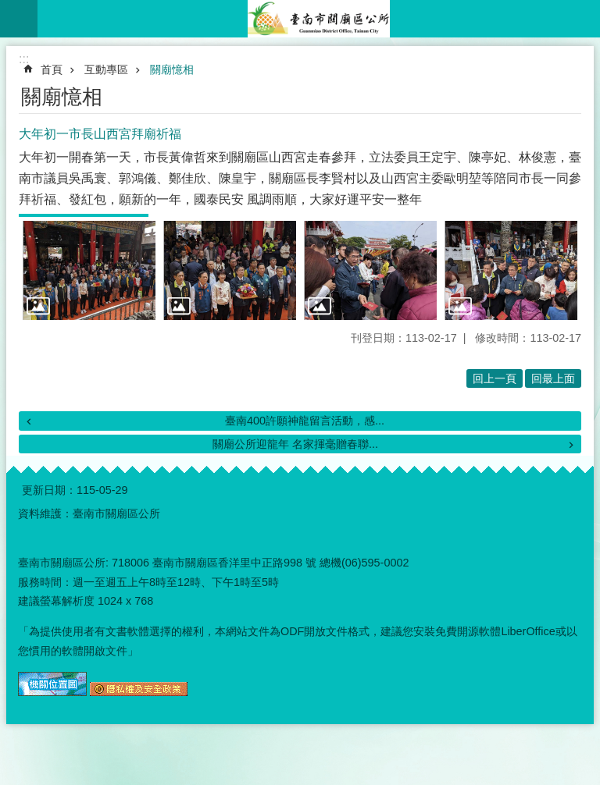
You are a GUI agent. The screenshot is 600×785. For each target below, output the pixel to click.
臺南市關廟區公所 (319, 18)
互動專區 (106, 69)
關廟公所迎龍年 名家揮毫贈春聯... (295, 444)
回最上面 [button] (553, 378)
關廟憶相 (172, 69)
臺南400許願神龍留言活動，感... (304, 420)
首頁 (51, 69)
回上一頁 (494, 378)
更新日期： (49, 490)
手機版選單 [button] (19, 18)
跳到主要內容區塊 (8, 8)
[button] (89, 271)
